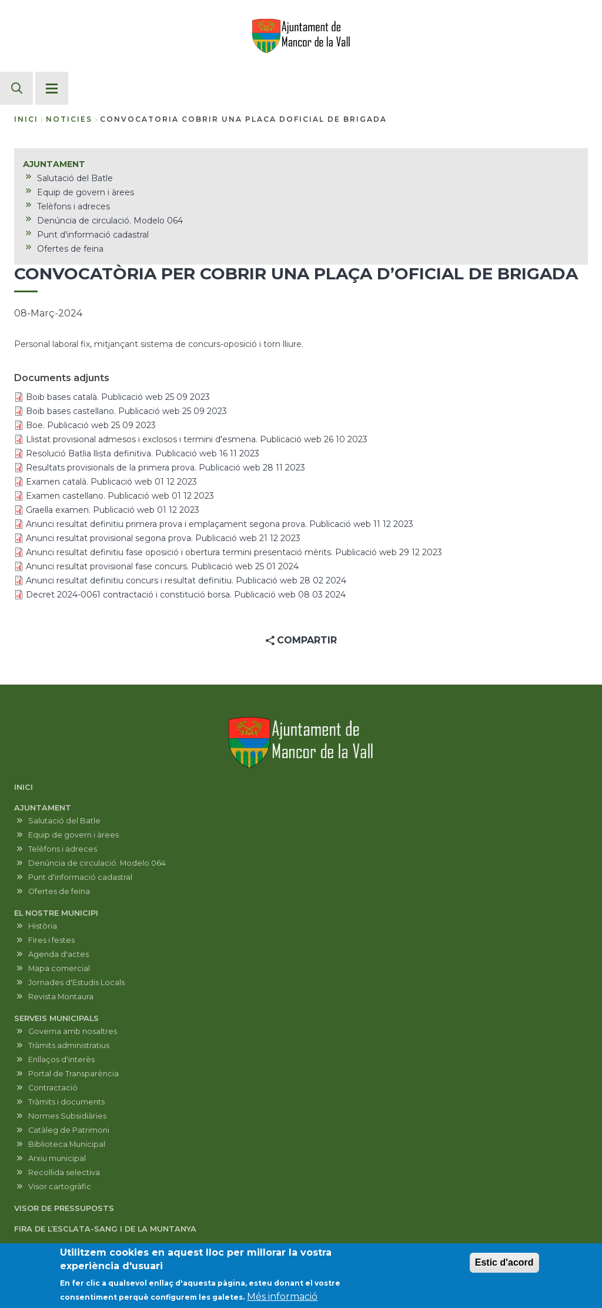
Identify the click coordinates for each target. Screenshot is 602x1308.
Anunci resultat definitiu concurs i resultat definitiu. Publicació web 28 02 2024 (186, 580)
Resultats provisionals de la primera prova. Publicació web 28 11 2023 (165, 467)
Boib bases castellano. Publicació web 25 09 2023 (126, 411)
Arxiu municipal (57, 1158)
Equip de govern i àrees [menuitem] (85, 192)
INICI (23, 787)
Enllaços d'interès (61, 1059)
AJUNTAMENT (42, 807)
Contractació (53, 1087)
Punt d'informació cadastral (80, 877)
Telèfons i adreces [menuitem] (73, 206)
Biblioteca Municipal (66, 1144)
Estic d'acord (504, 1267)
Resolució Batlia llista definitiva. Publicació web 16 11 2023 (142, 453)
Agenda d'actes (58, 954)
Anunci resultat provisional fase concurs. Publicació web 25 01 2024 (162, 566)
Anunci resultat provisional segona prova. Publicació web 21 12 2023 (163, 538)
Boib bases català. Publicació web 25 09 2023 (118, 397)
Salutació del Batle (64, 820)
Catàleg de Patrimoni (68, 1130)
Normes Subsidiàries (67, 1116)
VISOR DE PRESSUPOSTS (64, 1208)
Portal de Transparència (73, 1073)
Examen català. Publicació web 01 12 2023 (111, 481)
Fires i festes (51, 940)
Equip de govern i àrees (73, 834)
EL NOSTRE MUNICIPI (56, 913)
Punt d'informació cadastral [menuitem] (93, 234)
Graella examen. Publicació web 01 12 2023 (112, 510)
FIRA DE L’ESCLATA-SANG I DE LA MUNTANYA (105, 1228)
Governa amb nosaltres (72, 1031)
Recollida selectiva (64, 1172)
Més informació (282, 1300)
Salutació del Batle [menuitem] (75, 178)
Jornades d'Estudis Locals (76, 982)
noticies (69, 119)
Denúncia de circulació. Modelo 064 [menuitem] (110, 220)
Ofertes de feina (59, 891)
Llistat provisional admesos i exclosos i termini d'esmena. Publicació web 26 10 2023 (196, 439)
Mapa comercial (59, 968)
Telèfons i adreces (62, 849)
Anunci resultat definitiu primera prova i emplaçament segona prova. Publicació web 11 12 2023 (219, 524)
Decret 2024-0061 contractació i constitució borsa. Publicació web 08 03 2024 (186, 594)
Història (42, 926)
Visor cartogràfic (59, 1186)
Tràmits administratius (68, 1045)
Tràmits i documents (66, 1101)
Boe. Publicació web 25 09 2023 (91, 425)
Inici (26, 119)
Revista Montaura (60, 996)
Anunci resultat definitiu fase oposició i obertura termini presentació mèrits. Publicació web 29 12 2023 (234, 552)
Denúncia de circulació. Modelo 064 (97, 863)
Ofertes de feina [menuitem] (70, 248)
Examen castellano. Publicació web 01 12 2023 (120, 495)
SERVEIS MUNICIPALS (56, 1018)
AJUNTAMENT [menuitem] (54, 164)
